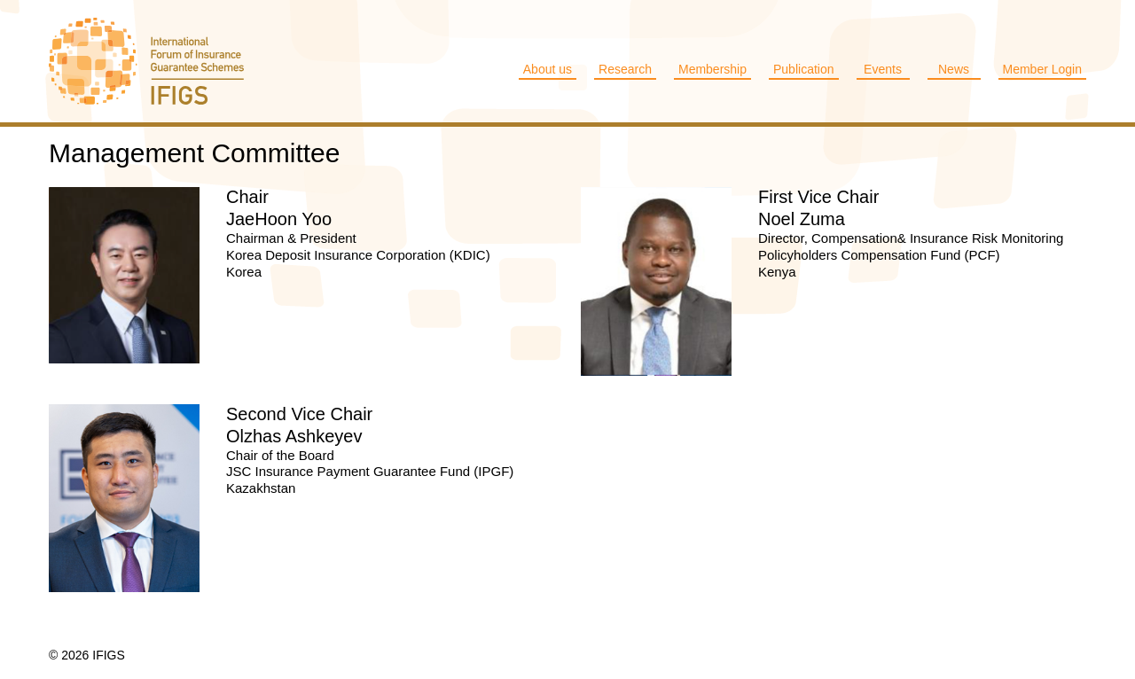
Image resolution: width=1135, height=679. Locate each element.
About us (547, 69)
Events (883, 69)
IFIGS (163, 61)
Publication (803, 69)
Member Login (1043, 69)
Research (625, 69)
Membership (712, 69)
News (953, 69)
